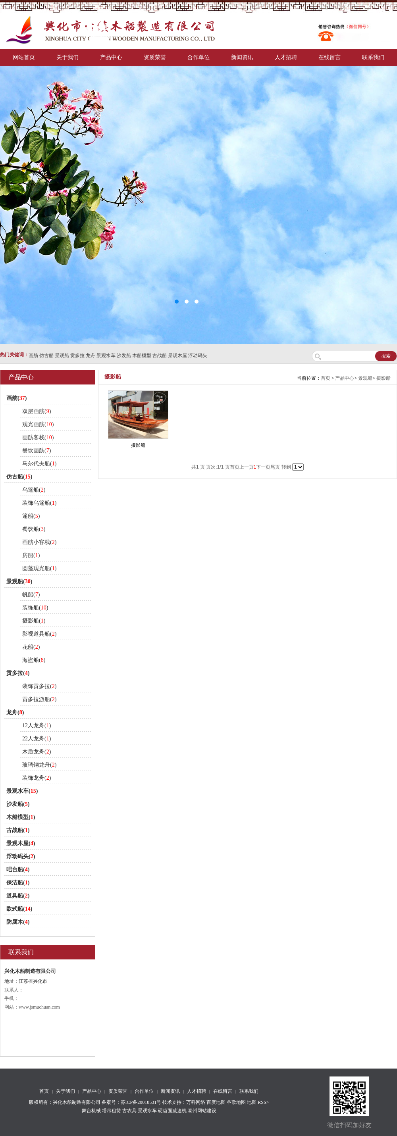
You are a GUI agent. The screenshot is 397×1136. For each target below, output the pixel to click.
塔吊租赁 (111, 1110)
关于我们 (67, 57)
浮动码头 (197, 355)
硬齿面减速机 (172, 1110)
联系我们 (373, 57)
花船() (31, 647)
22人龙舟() (36, 739)
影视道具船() (39, 634)
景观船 (62, 355)
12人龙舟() (36, 726)
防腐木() (17, 922)
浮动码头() (20, 856)
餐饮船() (33, 529)
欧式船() (19, 909)
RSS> (263, 1102)
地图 (251, 1102)
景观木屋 (177, 355)
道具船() (17, 896)
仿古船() (19, 477)
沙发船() (17, 804)
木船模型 (141, 355)
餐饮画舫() (36, 451)
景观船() (19, 581)
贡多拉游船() (39, 699)
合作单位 (198, 57)
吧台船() (17, 870)
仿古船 (46, 355)
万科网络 (196, 1102)
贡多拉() (17, 673)
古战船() (17, 830)
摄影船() (33, 621)
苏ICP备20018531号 (141, 1102)
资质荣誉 (155, 57)
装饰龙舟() (36, 778)
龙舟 (90, 355)
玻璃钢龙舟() (39, 765)
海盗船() (33, 660)
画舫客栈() (38, 437)
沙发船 (124, 355)
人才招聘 (286, 57)
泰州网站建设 (202, 1110)
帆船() (31, 595)
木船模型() (20, 817)
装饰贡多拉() (39, 686)
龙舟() (15, 712)
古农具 (129, 1110)
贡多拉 (77, 355)
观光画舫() (38, 424)
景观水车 (106, 355)
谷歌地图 (236, 1102)
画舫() (16, 398)
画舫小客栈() (39, 542)
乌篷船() (33, 490)
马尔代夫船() (39, 464)
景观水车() (22, 791)
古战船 (159, 355)
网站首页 (24, 57)
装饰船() (35, 608)
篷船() (31, 516)
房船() (31, 555)
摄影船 (383, 378)
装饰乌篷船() (39, 503)
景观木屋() (20, 843)
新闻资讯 (242, 57)
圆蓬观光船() (39, 568)
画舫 (33, 355)
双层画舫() (36, 411)
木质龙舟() (36, 752)
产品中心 (111, 57)
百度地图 (215, 1102)
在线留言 (329, 57)
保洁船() (17, 883)
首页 (325, 378)
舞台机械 (91, 1110)
